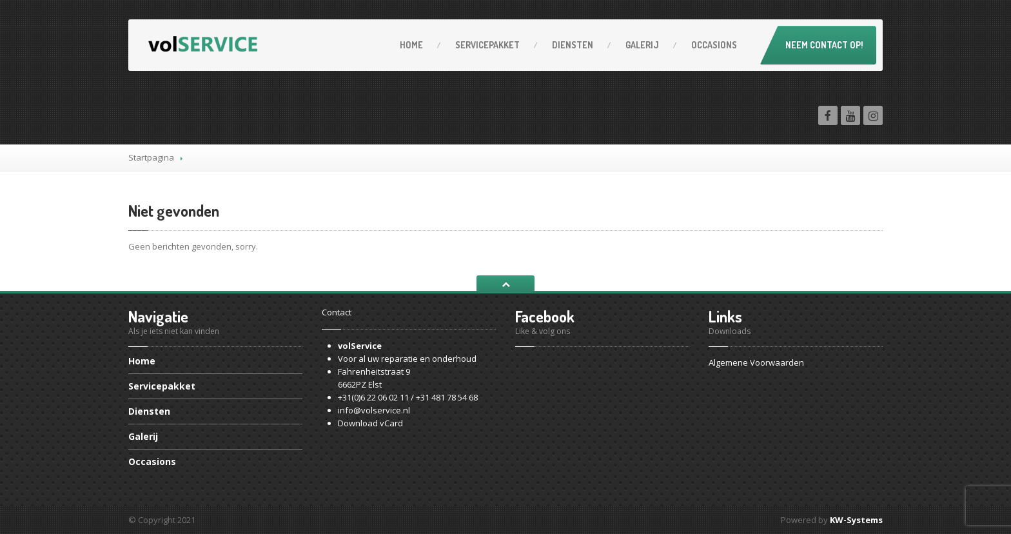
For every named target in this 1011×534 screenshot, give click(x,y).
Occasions (714, 44)
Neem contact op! (824, 44)
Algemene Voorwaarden (756, 362)
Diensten (572, 44)
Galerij (642, 44)
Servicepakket (487, 44)
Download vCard (370, 423)
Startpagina (151, 157)
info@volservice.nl (374, 410)
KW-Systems (856, 520)
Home (411, 44)
